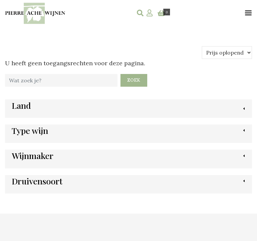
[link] (21, 108)
